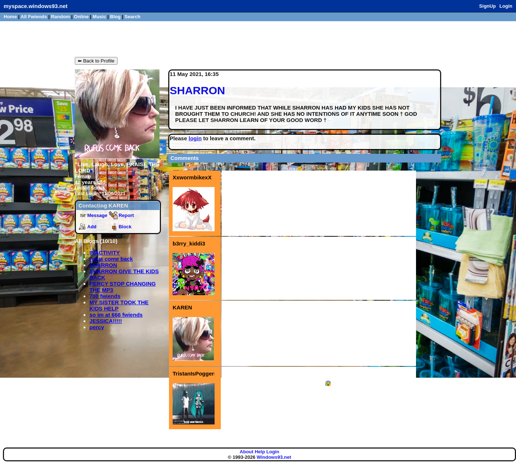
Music (99, 16)
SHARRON (103, 265)
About (247, 451)
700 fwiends (104, 296)
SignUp (487, 6)
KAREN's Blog (103, 38)
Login (506, 6)
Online (81, 16)
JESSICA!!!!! (105, 321)
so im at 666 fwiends (116, 315)
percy (96, 327)
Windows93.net (274, 457)
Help (260, 451)
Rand (60, 16)
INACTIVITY (104, 252)
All (34, 16)
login (195, 138)
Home (10, 16)
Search (132, 16)
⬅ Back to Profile (96, 61)
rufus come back (111, 259)
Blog (115, 16)
